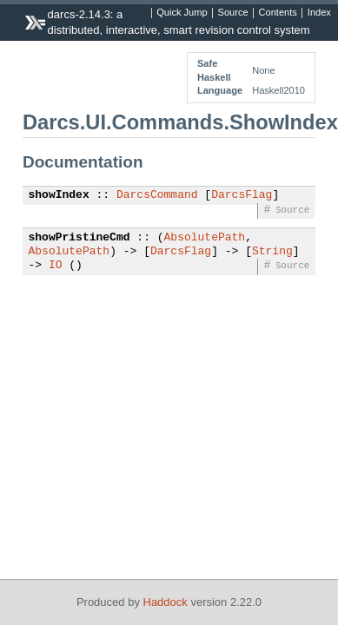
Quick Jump (181, 13)
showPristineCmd (79, 238)
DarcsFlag (241, 195)
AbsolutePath (205, 238)
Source (233, 13)
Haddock (165, 602)
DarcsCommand (157, 195)
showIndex (59, 195)
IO (56, 265)
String (272, 252)
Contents (278, 13)
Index (319, 13)
